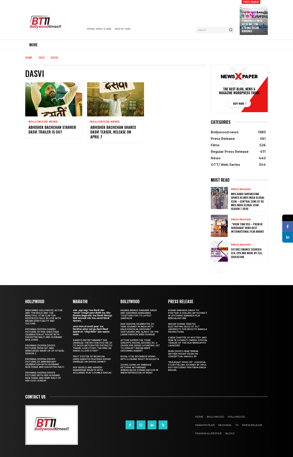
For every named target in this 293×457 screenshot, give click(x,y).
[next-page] (219, 270)
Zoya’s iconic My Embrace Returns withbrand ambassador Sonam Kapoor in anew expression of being (139, 369)
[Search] (231, 30)
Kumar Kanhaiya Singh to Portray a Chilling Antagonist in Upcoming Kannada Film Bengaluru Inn (187, 314)
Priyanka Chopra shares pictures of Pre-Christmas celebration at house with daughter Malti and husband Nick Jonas (43, 334)
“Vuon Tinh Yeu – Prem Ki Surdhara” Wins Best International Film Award (247, 227)
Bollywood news (43, 121)
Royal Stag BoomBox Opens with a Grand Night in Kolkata (139, 357)
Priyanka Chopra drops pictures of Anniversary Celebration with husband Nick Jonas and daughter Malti (44, 363)
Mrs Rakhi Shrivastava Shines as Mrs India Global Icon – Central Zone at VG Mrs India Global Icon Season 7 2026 (248, 201)
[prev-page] (213, 270)
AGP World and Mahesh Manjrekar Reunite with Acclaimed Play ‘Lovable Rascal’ (92, 370)
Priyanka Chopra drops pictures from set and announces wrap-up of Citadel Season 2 (44, 349)
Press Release (241, 189)
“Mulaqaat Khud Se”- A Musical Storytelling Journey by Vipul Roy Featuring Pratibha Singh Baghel (187, 366)
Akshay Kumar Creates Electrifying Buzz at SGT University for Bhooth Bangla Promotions (187, 328)
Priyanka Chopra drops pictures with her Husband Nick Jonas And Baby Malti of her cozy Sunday (43, 376)
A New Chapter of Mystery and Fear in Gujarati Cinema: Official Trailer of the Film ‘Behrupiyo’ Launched (188, 341)
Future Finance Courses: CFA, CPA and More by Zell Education (246, 253)
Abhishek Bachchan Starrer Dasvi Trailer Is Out (52, 130)
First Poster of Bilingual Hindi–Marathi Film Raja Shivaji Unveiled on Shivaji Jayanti (92, 359)
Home (28, 57)
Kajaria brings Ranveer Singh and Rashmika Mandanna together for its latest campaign (138, 314)
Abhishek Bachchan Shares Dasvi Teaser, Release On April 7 (113, 132)
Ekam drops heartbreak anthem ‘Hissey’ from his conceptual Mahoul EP (183, 354)
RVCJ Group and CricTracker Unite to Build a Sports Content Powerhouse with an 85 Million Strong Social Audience (253, 19)
